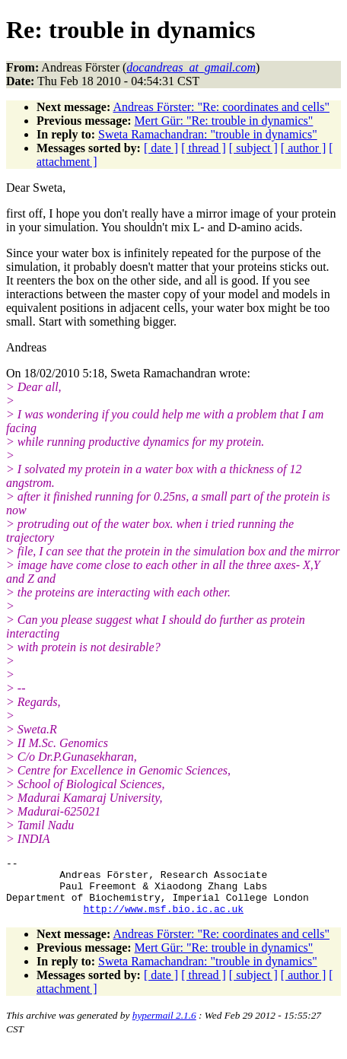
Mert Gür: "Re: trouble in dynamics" (224, 120)
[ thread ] (203, 148)
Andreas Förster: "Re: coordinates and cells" (221, 106)
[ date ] (161, 148)
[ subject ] (253, 148)
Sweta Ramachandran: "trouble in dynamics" (207, 134)
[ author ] (303, 148)
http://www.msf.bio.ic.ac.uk (163, 920)
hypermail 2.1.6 (164, 1026)
